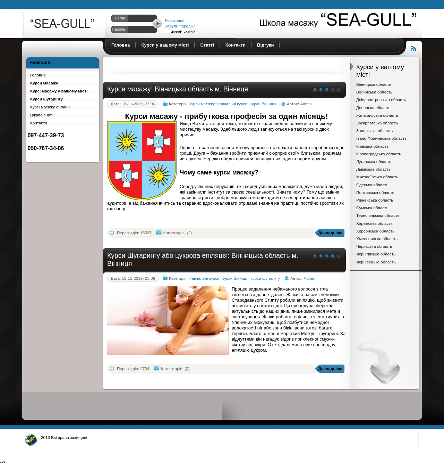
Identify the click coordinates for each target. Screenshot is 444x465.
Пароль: (119, 29)
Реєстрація (175, 20)
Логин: (120, 18)
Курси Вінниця (263, 103)
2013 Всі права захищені (64, 437)
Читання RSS (414, 47)
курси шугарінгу (265, 278)
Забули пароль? (180, 26)
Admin (305, 103)
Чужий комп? (182, 32)
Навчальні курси (232, 103)
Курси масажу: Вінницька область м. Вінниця (177, 89)
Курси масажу (63, 25)
